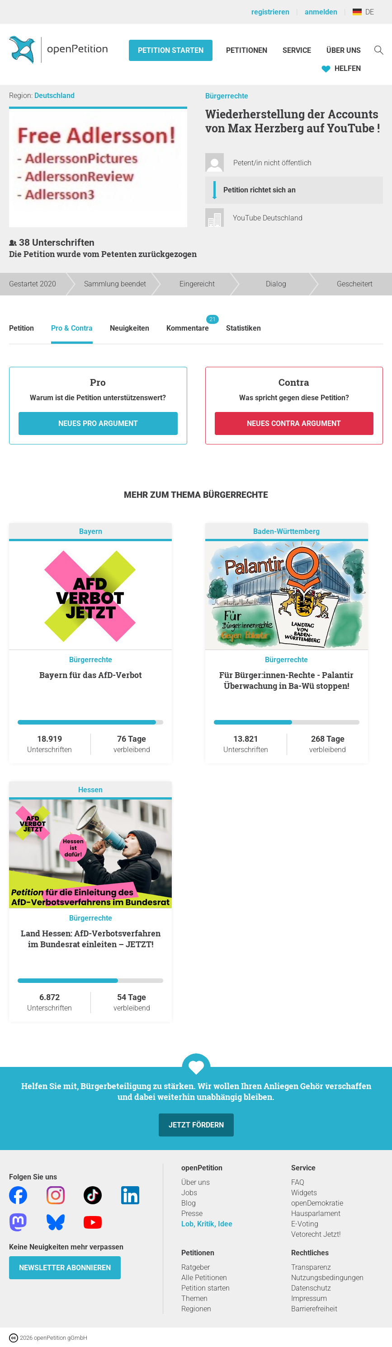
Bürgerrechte (226, 96)
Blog (188, 1203)
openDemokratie (317, 1203)
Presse (192, 1213)
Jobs (189, 1192)
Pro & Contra (72, 328)
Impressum (309, 1298)
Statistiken (243, 328)
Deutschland (54, 95)
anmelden (321, 12)
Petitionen (247, 50)
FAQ (297, 1182)
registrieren (270, 12)
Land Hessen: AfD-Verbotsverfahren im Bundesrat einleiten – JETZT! (91, 938)
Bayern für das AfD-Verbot (90, 674)
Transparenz (311, 1267)
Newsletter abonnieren (65, 1267)
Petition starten (170, 50)
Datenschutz (311, 1288)
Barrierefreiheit (314, 1309)
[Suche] (378, 49)
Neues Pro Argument (98, 423)
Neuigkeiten (129, 328)
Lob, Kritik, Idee (206, 1224)
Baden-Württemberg (286, 531)
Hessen (90, 790)
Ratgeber (195, 1267)
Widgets (304, 1192)
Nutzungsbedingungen (327, 1277)
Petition (21, 328)
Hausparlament (315, 1213)
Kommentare (187, 323)
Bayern (90, 531)
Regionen (196, 1309)
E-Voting (304, 1224)
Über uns (195, 1182)
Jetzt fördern (196, 1125)
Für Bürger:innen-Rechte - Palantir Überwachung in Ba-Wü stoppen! (286, 680)
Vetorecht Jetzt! (316, 1234)
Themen (194, 1298)
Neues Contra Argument (294, 423)
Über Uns (343, 50)
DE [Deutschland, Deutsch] (363, 12)
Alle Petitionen (204, 1277)
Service (297, 50)
